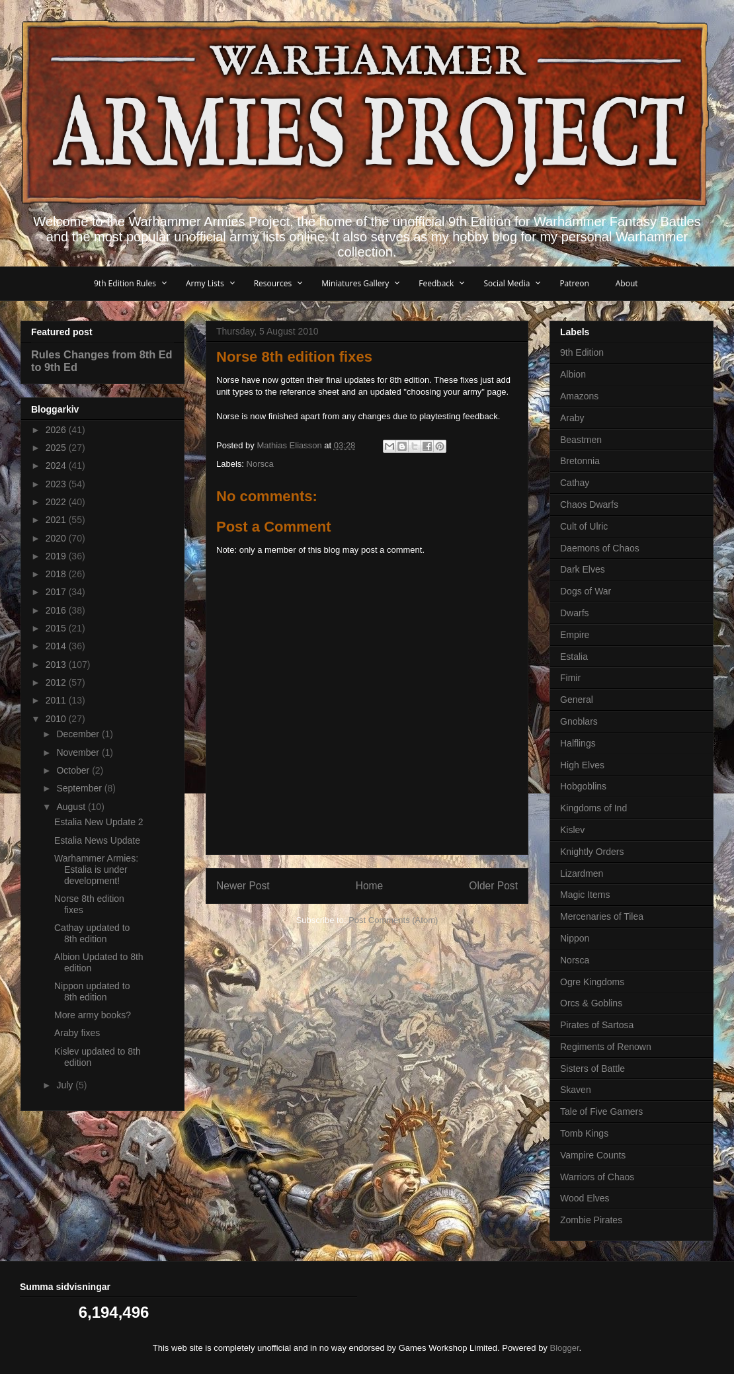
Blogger (564, 1348)
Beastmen (581, 439)
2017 (57, 591)
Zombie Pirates (591, 1220)
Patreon (574, 283)
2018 (57, 574)
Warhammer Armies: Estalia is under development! (96, 869)
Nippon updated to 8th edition (92, 991)
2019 (57, 556)
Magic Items (585, 894)
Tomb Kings (584, 1133)
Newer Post (243, 885)
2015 (57, 628)
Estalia (574, 656)
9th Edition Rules (125, 283)
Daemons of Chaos (599, 548)
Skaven (575, 1089)
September (80, 788)
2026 (57, 429)
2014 (57, 646)
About (627, 283)
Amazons (579, 396)
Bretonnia (580, 461)
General (576, 699)
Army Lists (205, 283)
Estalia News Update (97, 840)
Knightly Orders (592, 851)
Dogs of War (585, 591)
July (65, 1085)
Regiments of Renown (605, 1046)
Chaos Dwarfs (589, 504)
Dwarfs (574, 613)
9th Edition (582, 352)
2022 (57, 502)
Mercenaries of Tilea (601, 916)
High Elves (582, 765)
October (74, 770)
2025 (57, 447)
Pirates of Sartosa (596, 1025)
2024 (57, 465)
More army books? (92, 1015)
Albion (573, 374)
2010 (57, 718)
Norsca (260, 464)
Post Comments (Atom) (393, 920)
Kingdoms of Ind (593, 808)
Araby (572, 418)
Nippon (574, 938)
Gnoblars (579, 721)
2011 (57, 700)
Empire (574, 634)
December (78, 734)
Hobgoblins (583, 786)
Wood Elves (584, 1198)
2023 (57, 484)
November (78, 752)
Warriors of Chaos (597, 1177)
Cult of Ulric (584, 526)
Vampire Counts (593, 1155)
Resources (273, 283)
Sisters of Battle (592, 1068)
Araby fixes (77, 1033)
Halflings (578, 743)
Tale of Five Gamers (601, 1111)
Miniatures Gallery (355, 283)
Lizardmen (581, 873)
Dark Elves (582, 569)
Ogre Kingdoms (592, 982)
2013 (57, 664)
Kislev (572, 830)
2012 (57, 682)
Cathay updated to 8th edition (92, 933)
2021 (57, 519)
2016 (57, 610)
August (71, 806)
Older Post (493, 885)
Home (370, 885)
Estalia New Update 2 (98, 822)
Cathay (574, 482)
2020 (57, 538)
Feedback (436, 283)
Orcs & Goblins (591, 1003)
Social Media (506, 283)
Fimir (570, 677)
